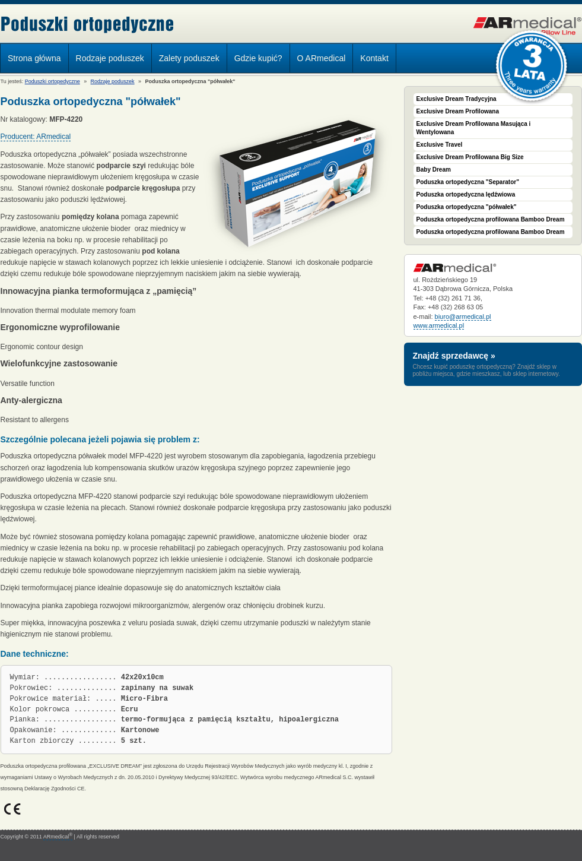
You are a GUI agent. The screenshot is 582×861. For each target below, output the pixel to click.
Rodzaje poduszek (107, 59)
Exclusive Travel (439, 144)
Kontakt (374, 58)
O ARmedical (321, 58)
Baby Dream (433, 169)
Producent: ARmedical (36, 136)
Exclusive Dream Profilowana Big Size (470, 157)
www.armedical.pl (439, 325)
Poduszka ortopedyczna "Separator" (467, 182)
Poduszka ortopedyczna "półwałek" (466, 207)
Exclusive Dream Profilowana (458, 111)
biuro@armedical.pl (463, 316)
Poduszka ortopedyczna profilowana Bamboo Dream (490, 219)
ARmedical (57, 837)
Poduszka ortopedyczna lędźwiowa (466, 194)
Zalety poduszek (189, 58)
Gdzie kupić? (258, 58)
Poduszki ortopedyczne (87, 24)
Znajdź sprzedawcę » (454, 355)
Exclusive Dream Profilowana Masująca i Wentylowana (473, 128)
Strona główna (34, 58)
